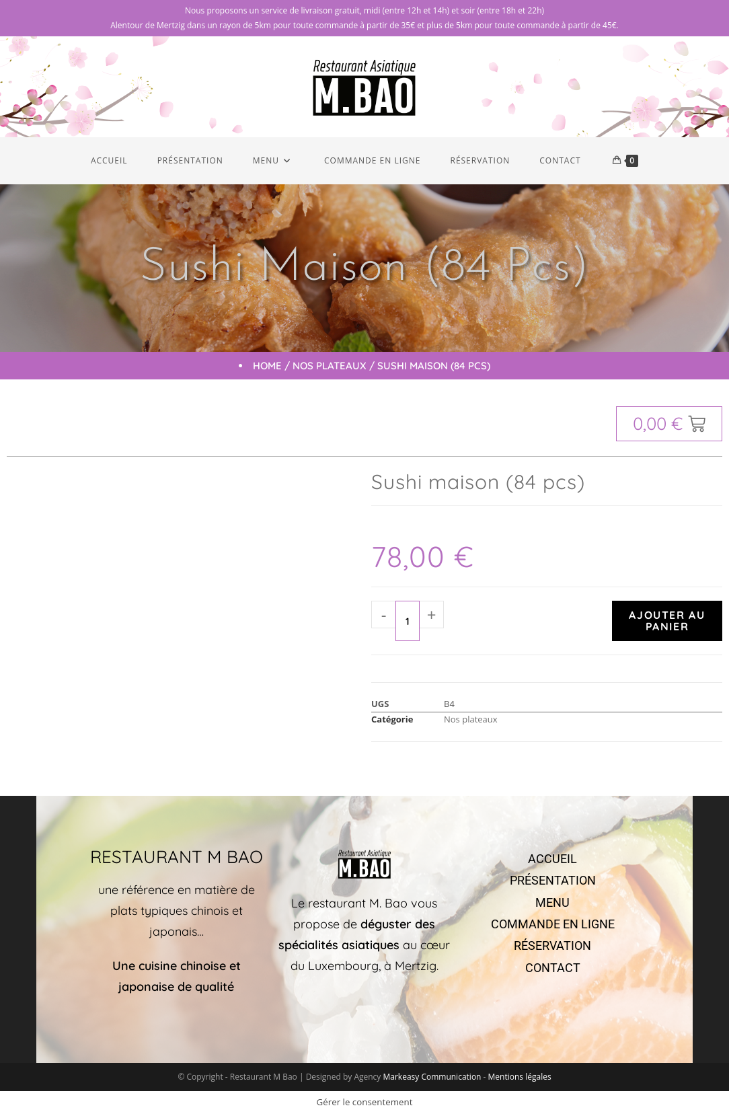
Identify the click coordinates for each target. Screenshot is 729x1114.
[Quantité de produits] (407, 621)
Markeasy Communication (433, 1076)
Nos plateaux (330, 365)
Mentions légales (519, 1076)
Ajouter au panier (667, 620)
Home (267, 365)
